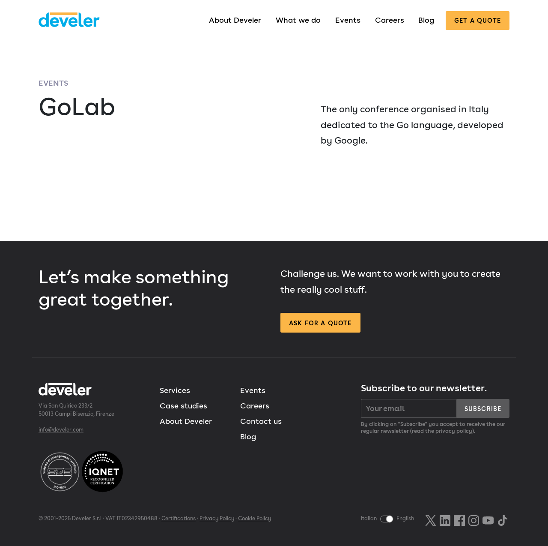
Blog (426, 19)
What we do (298, 19)
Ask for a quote (320, 323)
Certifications (178, 518)
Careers (389, 19)
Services (175, 390)
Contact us (261, 421)
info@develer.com (61, 429)
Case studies (183, 405)
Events (347, 19)
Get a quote (477, 20)
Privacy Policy (217, 518)
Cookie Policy (254, 518)
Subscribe (483, 408)
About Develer (235, 19)
